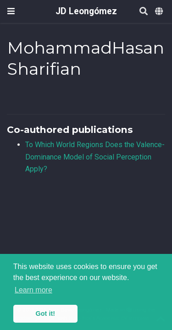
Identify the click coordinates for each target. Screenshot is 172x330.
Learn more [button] (33, 290)
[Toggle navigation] (11, 11)
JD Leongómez (86, 11)
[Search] (143, 11)
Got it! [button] (45, 313)
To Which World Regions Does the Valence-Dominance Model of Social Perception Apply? (95, 156)
